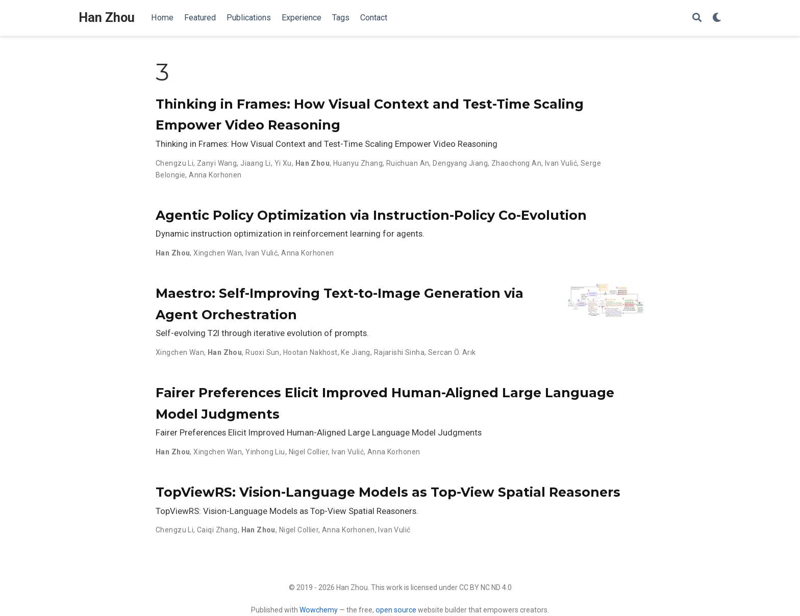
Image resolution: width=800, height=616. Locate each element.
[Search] (697, 18)
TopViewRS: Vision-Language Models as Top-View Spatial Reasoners (388, 492)
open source (396, 610)
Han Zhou (107, 17)
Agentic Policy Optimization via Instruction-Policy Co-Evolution (371, 215)
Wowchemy (318, 610)
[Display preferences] (716, 18)
